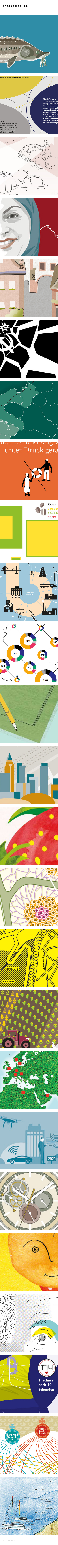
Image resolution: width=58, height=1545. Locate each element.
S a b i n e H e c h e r (15, 6)
